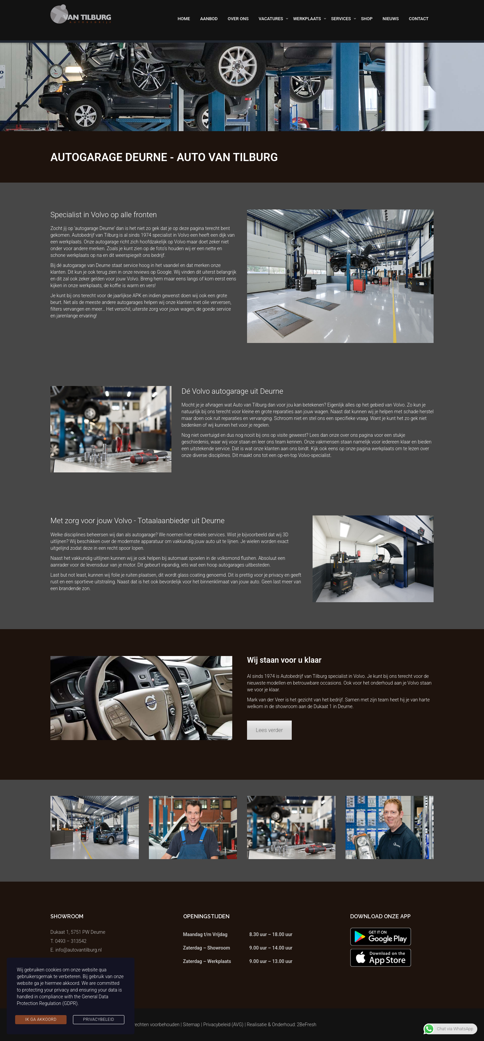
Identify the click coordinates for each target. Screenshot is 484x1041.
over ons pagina (356, 435)
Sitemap (191, 1024)
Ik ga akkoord (40, 1019)
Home (184, 18)
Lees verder (269, 730)
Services (341, 18)
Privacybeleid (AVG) (223, 1024)
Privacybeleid (98, 1019)
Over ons (238, 18)
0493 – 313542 (71, 941)
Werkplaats (307, 18)
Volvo (359, 676)
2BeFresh (306, 1024)
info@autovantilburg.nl (78, 950)
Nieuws (390, 18)
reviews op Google (152, 272)
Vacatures (271, 18)
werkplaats (90, 285)
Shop (366, 18)
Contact (419, 18)
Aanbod (208, 18)
